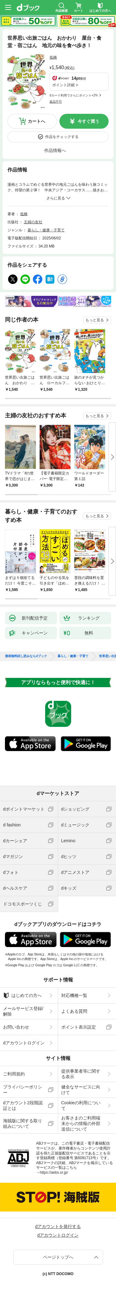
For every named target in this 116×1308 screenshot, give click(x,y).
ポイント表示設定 (78, 1027)
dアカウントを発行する (58, 1226)
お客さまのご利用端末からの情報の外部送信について (80, 1123)
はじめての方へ (22, 995)
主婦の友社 (33, 222)
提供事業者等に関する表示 (80, 1074)
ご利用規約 (14, 1073)
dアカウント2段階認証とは (23, 1105)
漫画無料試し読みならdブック (26, 656)
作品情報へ (55, 150)
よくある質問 (74, 1011)
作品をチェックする (62, 137)
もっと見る (94, 320)
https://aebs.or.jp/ (54, 1172)
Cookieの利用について (81, 1105)
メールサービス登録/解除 (23, 1011)
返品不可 (55, 101)
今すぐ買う (88, 121)
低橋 (53, 57)
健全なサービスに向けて (80, 1089)
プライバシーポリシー (22, 1089)
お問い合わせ (16, 1027)
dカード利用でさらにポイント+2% (73, 95)
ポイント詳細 (63, 85)
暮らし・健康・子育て (46, 230)
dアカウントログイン (24, 1042)
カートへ (36, 121)
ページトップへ (58, 1257)
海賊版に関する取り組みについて (22, 1123)
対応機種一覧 (74, 995)
